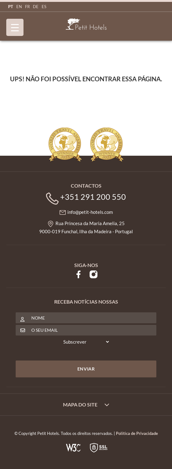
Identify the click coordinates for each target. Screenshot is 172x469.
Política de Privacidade (137, 433)
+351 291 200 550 (93, 196)
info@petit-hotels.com (90, 212)
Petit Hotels (86, 24)
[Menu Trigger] (14, 27)
